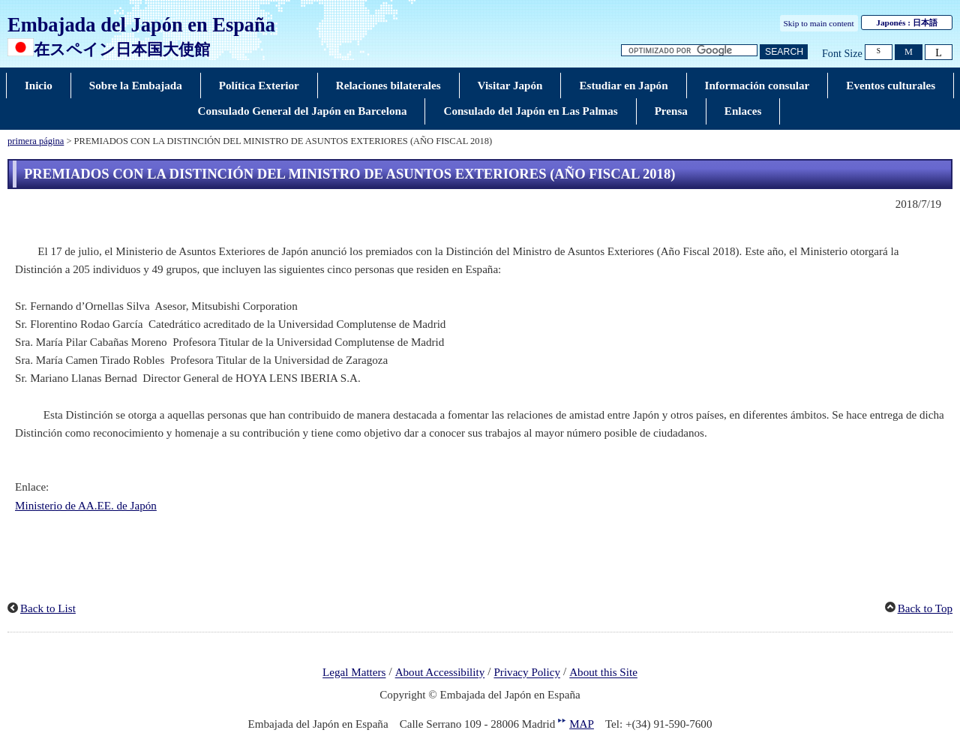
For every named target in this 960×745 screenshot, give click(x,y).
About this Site (603, 673)
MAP (581, 724)
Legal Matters (354, 673)
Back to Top (925, 608)
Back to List (48, 608)
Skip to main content (819, 23)
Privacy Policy (527, 673)
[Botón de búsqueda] (784, 52)
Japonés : (906, 22)
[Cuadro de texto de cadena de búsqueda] (689, 50)
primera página (36, 141)
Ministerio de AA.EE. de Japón (86, 506)
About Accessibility (440, 673)
